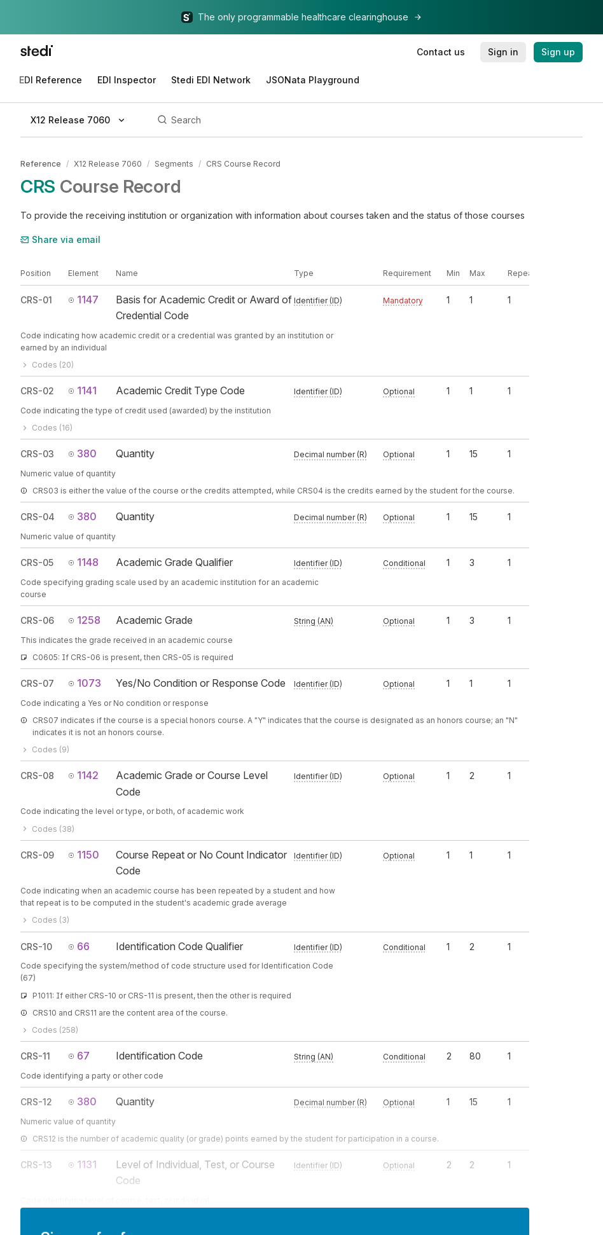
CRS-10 (36, 946)
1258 (84, 620)
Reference (40, 164)
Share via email (60, 239)
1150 (83, 854)
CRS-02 (37, 390)
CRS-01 (36, 299)
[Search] (368, 120)
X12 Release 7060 (108, 164)
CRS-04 (37, 516)
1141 (82, 390)
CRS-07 (37, 683)
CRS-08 (37, 775)
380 (82, 453)
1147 (83, 299)
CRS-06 (37, 620)
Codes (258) (49, 1030)
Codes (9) (44, 749)
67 (79, 1055)
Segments (174, 164)
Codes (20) (47, 364)
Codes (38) (47, 829)
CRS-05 (36, 562)
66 (79, 946)
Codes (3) (44, 920)
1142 (83, 775)
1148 (83, 562)
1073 (84, 683)
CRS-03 (37, 453)
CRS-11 (35, 1056)
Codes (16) (46, 427)
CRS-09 (37, 855)
